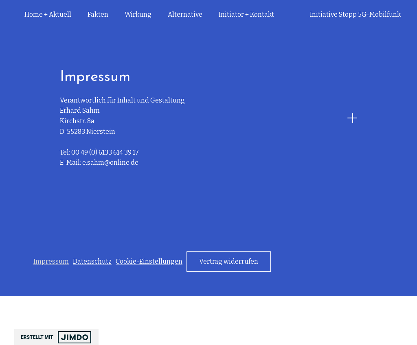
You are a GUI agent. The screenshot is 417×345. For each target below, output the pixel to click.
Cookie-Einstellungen (149, 261)
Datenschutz (92, 261)
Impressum (51, 261)
